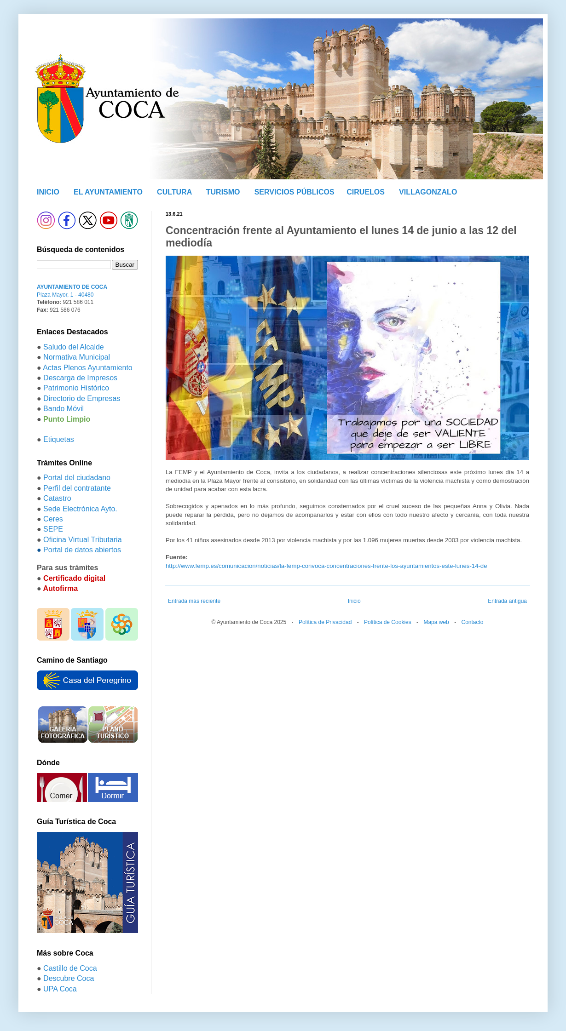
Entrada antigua (507, 601)
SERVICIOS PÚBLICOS (294, 192)
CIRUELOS (366, 192)
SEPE (53, 529)
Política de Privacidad (325, 622)
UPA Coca (60, 989)
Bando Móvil (63, 408)
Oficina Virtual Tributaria (82, 540)
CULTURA (174, 192)
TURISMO (223, 192)
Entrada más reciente (194, 601)
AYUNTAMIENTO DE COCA (72, 287)
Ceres (53, 519)
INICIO (48, 192)
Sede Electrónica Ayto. (80, 509)
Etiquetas (58, 439)
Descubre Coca (68, 978)
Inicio (354, 601)
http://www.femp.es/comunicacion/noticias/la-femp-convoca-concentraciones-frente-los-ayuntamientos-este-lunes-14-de (326, 565)
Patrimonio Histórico (76, 388)
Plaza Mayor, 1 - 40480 (65, 295)
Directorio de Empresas (81, 398)
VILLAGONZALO (428, 192)
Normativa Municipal (76, 357)
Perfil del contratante (77, 488)
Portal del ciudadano (76, 477)
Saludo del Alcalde (73, 347)
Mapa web (436, 622)
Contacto (472, 622)
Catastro (57, 498)
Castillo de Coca (70, 968)
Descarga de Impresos (80, 378)
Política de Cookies (387, 622)
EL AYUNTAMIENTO (108, 192)
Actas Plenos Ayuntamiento (88, 368)
